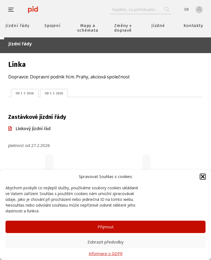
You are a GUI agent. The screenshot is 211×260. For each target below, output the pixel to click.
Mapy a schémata (87, 28)
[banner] (33, 10)
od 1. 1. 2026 (25, 93)
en (186, 9)
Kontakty (193, 25)
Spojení (53, 25)
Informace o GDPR (106, 253)
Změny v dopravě (123, 28)
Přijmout (106, 226)
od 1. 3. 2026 (54, 93)
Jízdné (158, 25)
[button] (203, 176)
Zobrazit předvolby (105, 242)
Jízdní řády (17, 25)
